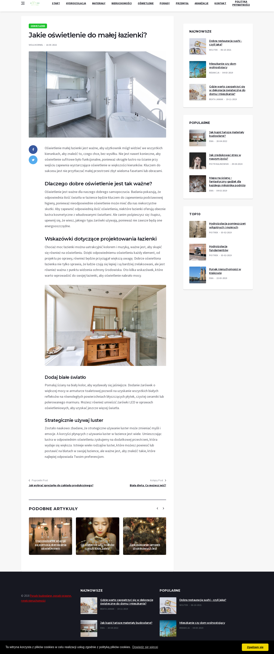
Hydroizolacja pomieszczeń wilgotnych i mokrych (227, 225)
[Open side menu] (23, 3)
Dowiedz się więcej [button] (145, 647)
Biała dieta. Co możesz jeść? (148, 485)
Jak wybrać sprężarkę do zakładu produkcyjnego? (61, 485)
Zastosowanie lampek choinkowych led (144, 546)
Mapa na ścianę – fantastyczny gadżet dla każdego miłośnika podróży (227, 181)
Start (56, 3)
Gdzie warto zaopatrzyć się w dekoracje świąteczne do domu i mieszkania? (227, 90)
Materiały (98, 3)
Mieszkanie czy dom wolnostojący (222, 65)
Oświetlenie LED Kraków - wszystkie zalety (98, 546)
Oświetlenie (146, 3)
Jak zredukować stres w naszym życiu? (225, 157)
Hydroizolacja (76, 3)
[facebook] (33, 149)
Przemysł (182, 3)
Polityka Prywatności (241, 3)
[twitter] (33, 159)
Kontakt (220, 3)
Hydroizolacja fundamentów (218, 248)
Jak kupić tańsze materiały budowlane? (126, 623)
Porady (165, 3)
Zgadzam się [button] (255, 647)
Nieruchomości (122, 3)
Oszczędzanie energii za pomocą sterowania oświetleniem (50, 544)
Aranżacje (201, 3)
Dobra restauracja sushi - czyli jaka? (202, 600)
